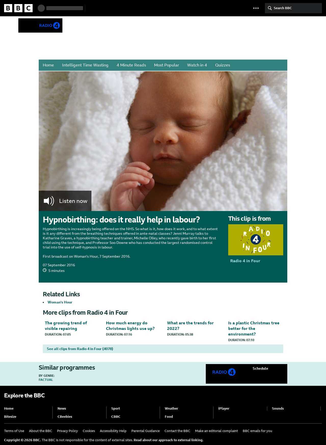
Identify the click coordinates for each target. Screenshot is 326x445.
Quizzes (222, 65)
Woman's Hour (60, 302)
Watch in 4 (197, 65)
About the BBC (40, 431)
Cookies (89, 431)
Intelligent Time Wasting (85, 65)
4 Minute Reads (131, 65)
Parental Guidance (145, 431)
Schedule (260, 368)
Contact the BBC (177, 431)
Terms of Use (14, 431)
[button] (256, 8)
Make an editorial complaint (216, 431)
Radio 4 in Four (103, 25)
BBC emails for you (257, 431)
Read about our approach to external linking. (168, 440)
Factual (46, 380)
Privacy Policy (67, 431)
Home (48, 65)
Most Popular (166, 65)
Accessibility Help (113, 431)
